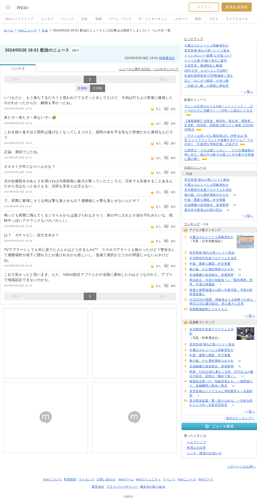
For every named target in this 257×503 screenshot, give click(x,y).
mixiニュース (27, 30)
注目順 (97, 88)
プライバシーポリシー (122, 486)
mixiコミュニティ (148, 479)
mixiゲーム (126, 479)
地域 (98, 19)
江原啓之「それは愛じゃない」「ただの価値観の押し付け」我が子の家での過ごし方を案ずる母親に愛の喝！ (219, 155)
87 (232, 60)
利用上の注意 (196, 447)
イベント (169, 479)
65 (234, 80)
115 (239, 75)
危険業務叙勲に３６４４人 (208, 309)
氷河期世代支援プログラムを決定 (208, 190)
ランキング (192, 224)
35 (234, 205)
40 (234, 195)
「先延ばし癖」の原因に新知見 (206, 85)
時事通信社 (167, 58)
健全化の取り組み (152, 486)
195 (235, 50)
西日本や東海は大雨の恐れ (203, 210)
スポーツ (181, 19)
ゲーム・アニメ (120, 19)
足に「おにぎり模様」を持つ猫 (206, 80)
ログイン (204, 7)
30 (228, 210)
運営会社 (98, 486)
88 (231, 200)
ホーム (8, 30)
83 (237, 55)
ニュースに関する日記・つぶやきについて (149, 69)
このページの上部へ (241, 466)
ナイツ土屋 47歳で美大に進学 (205, 60)
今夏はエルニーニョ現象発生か (206, 45)
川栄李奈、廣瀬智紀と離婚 (203, 65)
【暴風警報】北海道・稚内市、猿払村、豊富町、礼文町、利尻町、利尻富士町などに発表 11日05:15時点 (219, 125)
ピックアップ (193, 39)
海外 (198, 19)
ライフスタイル (237, 19)
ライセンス (87, 479)
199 (238, 190)
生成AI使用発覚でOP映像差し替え (208, 75)
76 (228, 65)
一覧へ (248, 91)
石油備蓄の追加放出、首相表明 (206, 205)
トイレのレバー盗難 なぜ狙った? (208, 55)
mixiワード (206, 479)
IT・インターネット (153, 19)
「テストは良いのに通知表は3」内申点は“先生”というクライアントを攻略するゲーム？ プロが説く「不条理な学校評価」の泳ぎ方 (218, 140)
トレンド (67, 19)
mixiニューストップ (19, 19)
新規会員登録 (237, 7)
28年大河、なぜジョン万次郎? (206, 70)
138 (234, 85)
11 (242, 376)
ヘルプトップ (196, 442)
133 (234, 45)
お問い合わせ (106, 479)
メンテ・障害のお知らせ (204, 453)
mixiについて (52, 479)
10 (233, 385)
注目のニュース (195, 167)
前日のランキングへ (240, 418)
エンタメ (47, 19)
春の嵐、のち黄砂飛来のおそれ (206, 195)
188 (234, 70)
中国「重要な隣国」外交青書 (205, 200)
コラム (214, 19)
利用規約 (70, 479)
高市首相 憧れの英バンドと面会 (207, 50)
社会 (84, 19)
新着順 (82, 88)
